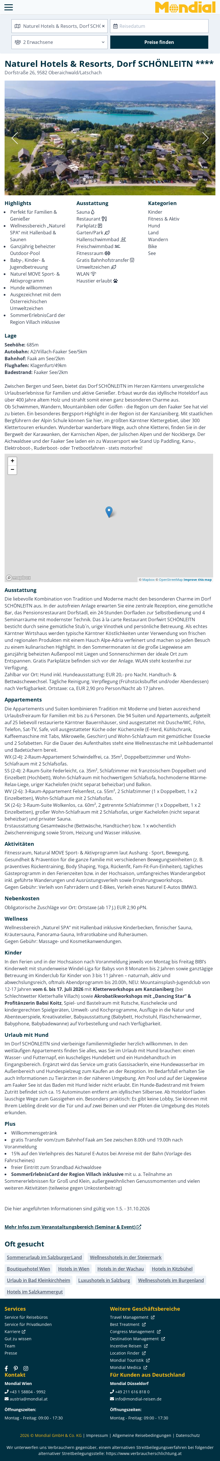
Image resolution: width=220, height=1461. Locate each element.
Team (10, 1346)
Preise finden (159, 42)
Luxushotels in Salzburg (104, 1280)
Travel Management (132, 1317)
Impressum (97, 1435)
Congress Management (135, 1331)
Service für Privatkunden (28, 1324)
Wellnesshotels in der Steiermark (126, 1257)
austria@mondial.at (29, 1399)
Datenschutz (188, 1435)
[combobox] (59, 26)
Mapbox (148, 579)
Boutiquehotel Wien (28, 1269)
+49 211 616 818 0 (132, 1391)
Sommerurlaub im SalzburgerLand (44, 1257)
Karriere (14, 1331)
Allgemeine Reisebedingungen (142, 1435)
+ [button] (12, 461)
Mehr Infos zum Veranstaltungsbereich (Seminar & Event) (73, 1227)
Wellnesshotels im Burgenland (171, 1280)
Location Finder (127, 1353)
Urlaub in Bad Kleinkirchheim (38, 1280)
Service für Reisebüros (26, 1317)
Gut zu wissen (18, 1338)
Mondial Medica (128, 1367)
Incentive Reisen (128, 1346)
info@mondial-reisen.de (138, 1399)
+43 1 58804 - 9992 (28, 1391)
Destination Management (137, 1338)
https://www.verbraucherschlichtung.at (144, 1453)
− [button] (12, 470)
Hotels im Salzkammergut (35, 1292)
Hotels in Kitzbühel (172, 1269)
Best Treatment (127, 1324)
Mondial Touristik (129, 1360)
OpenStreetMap (171, 579)
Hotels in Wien (73, 1269)
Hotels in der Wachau (120, 1269)
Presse (11, 1353)
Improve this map (198, 579)
